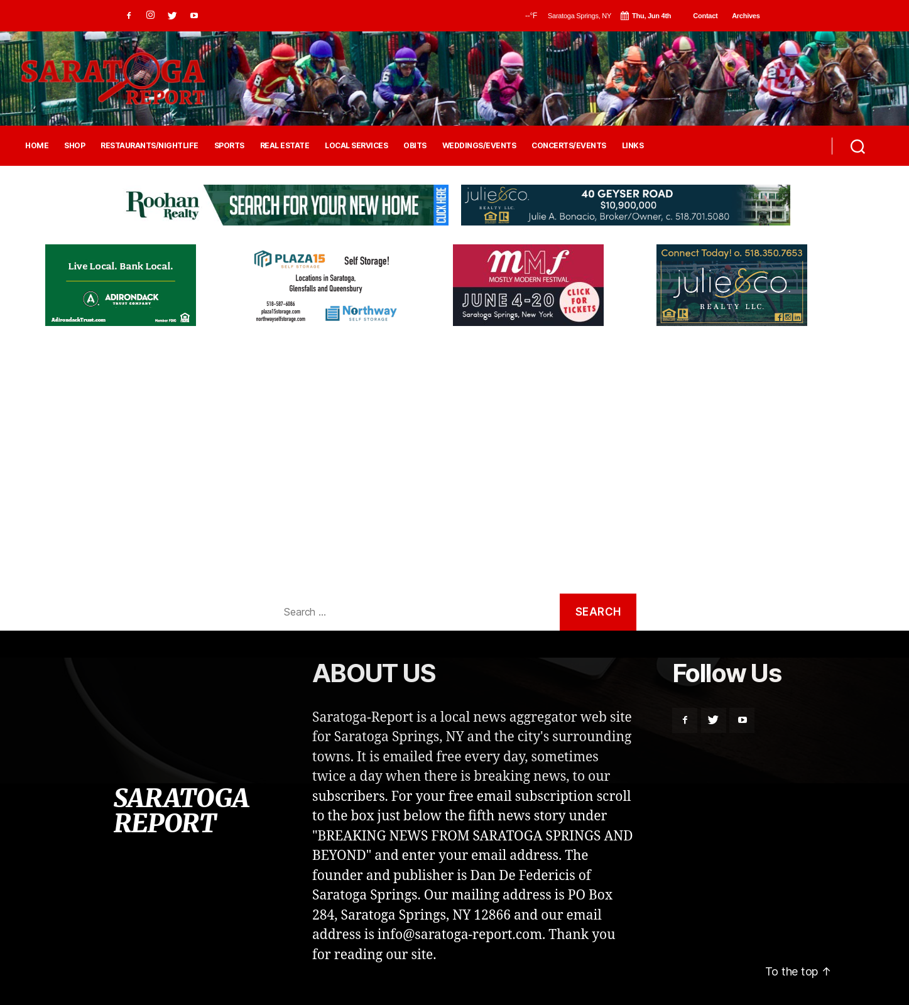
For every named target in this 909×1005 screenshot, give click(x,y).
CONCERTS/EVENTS (568, 145)
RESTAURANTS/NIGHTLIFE (150, 145)
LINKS (633, 145)
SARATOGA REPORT (181, 811)
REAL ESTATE (285, 145)
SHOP (74, 145)
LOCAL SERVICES (356, 145)
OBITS (415, 145)
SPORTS (229, 145)
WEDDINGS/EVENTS (479, 145)
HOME (36, 145)
